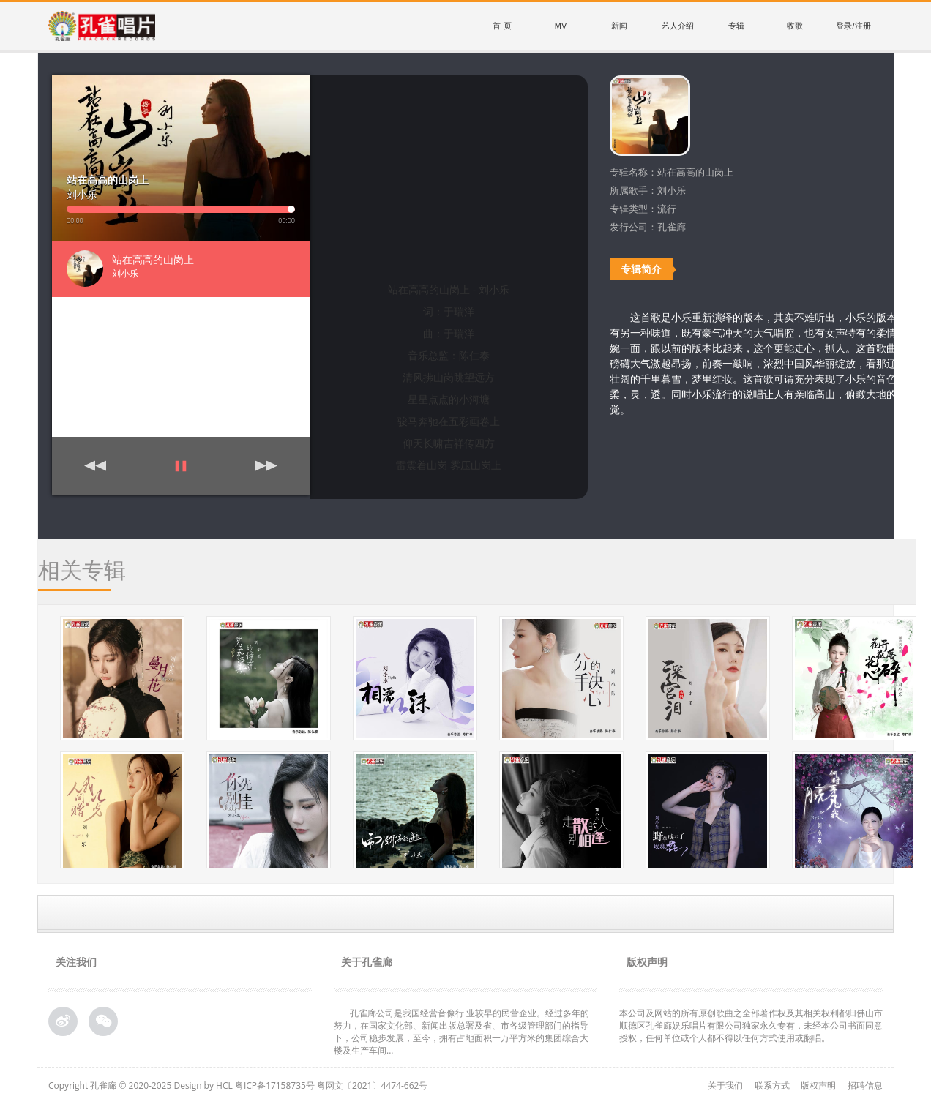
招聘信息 (865, 1085)
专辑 (736, 25)
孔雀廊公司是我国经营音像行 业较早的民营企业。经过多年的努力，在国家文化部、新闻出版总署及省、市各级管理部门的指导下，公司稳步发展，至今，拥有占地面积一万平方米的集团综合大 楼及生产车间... (461, 1032)
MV (561, 25)
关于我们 (725, 1085)
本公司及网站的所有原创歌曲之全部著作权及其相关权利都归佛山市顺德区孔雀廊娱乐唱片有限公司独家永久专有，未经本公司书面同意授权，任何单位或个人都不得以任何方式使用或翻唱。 (751, 1025)
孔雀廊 (103, 1085)
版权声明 (818, 1085)
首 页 (502, 25)
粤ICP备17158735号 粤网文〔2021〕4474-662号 (331, 1085)
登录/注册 (853, 25)
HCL (224, 1085)
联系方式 (772, 1085)
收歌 (795, 25)
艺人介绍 (678, 25)
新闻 (619, 25)
